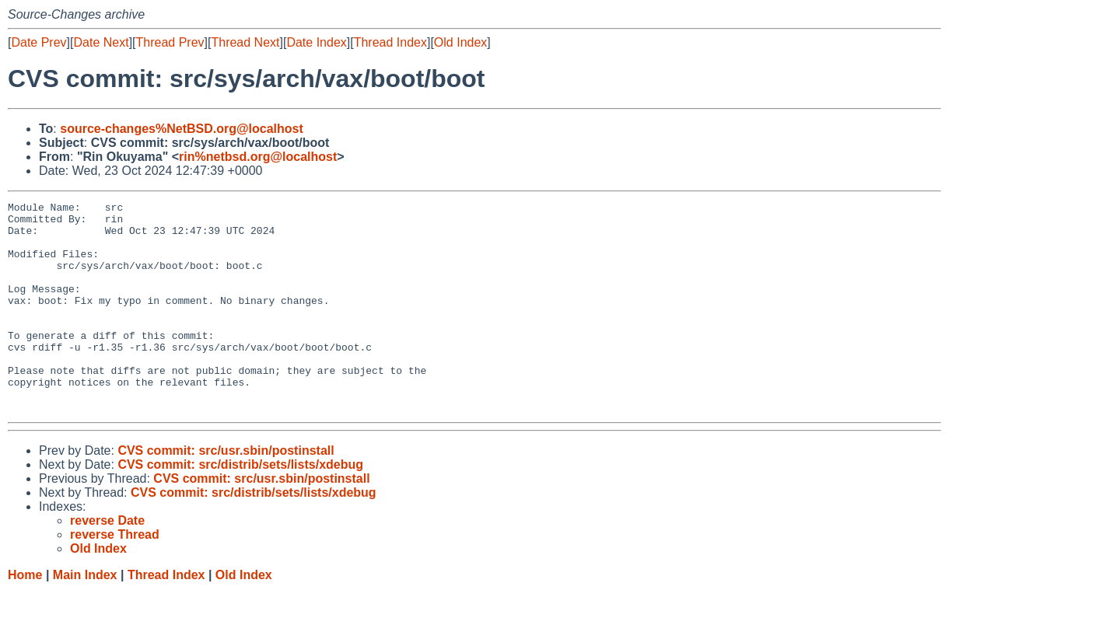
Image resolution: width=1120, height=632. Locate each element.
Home (25, 616)
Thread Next (245, 42)
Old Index (460, 42)
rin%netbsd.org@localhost (258, 156)
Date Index (316, 42)
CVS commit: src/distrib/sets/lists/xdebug (240, 506)
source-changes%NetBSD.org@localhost (181, 128)
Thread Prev (170, 42)
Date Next (100, 42)
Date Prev (38, 42)
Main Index (85, 616)
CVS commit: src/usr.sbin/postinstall (225, 492)
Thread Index (390, 42)
